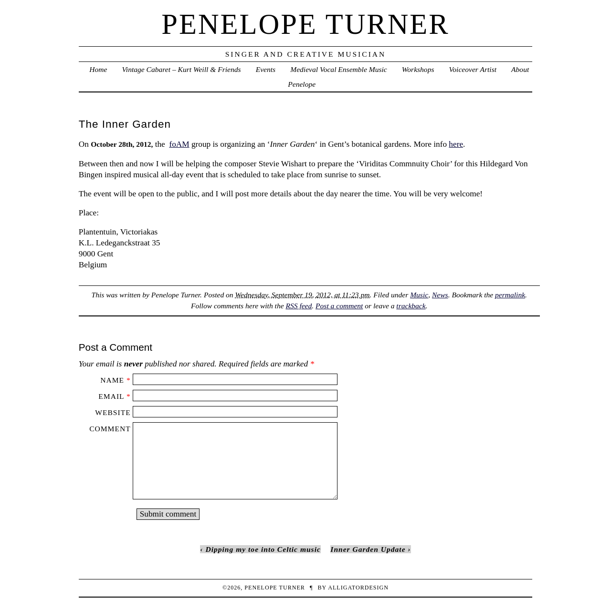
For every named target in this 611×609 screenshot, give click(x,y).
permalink (510, 295)
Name (112, 380)
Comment (109, 429)
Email (111, 396)
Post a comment (339, 306)
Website (112, 412)
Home (98, 69)
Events (265, 69)
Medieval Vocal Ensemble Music (338, 69)
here (456, 144)
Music (419, 295)
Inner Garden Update (367, 549)
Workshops (418, 69)
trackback (410, 306)
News (440, 295)
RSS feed (298, 306)
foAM (179, 144)
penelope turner (305, 24)
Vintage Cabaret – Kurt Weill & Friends (181, 69)
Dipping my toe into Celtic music (262, 549)
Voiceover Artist (472, 69)
